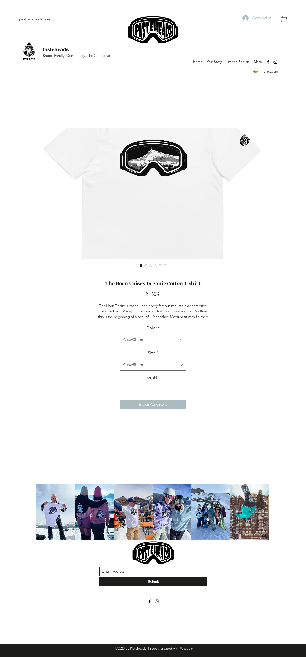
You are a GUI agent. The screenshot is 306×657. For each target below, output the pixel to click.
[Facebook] (268, 61)
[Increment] (160, 387)
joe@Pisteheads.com (34, 19)
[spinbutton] (153, 387)
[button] (284, 19)
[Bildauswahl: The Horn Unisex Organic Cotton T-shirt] (141, 265)
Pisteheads (56, 49)
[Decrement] (146, 387)
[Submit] (153, 581)
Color (153, 327)
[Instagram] (275, 61)
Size (153, 352)
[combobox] (153, 340)
